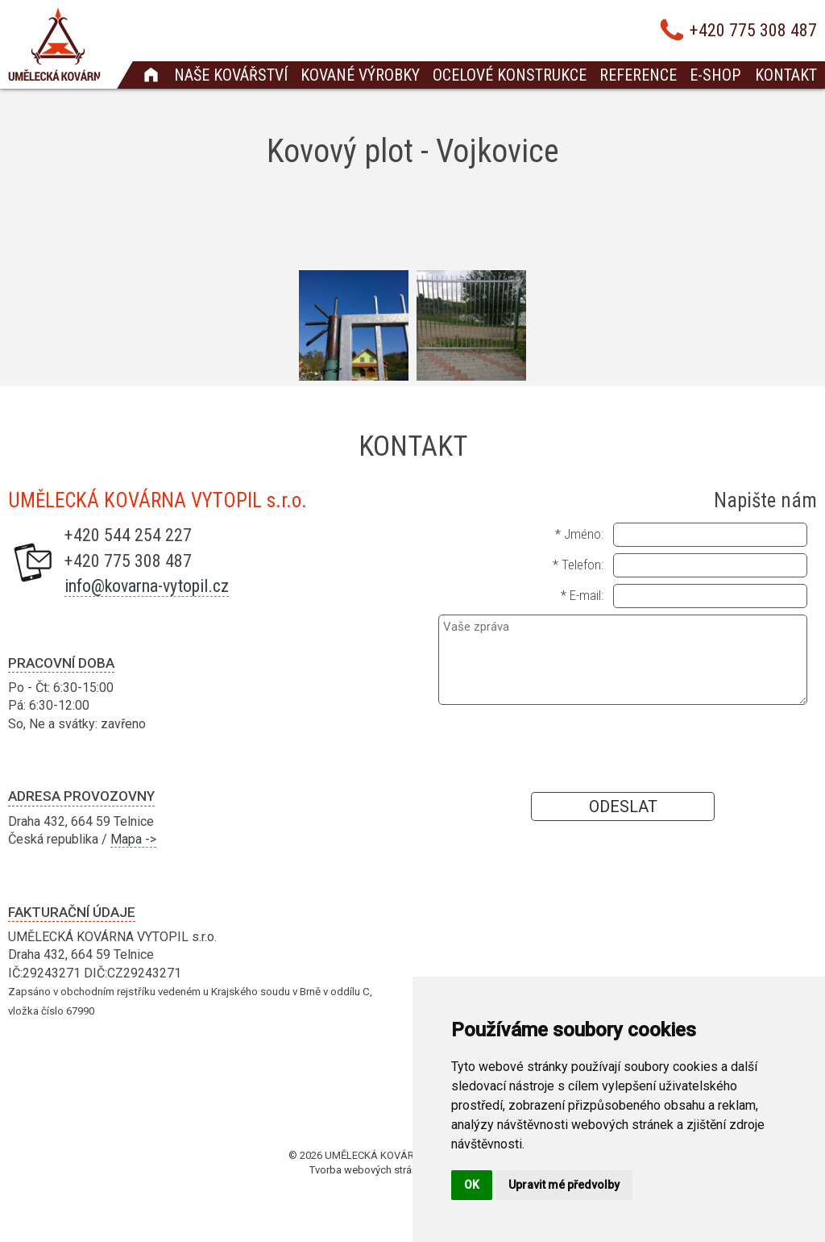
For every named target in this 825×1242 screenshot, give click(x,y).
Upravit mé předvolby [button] (564, 1184)
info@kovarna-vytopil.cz (146, 586)
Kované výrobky (360, 75)
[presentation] (622, 747)
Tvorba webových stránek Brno (381, 1170)
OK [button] (471, 1184)
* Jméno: (579, 534)
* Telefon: (578, 564)
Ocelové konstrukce (510, 75)
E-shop (715, 75)
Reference (638, 75)
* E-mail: (582, 595)
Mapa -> (133, 839)
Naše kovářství (231, 75)
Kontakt (786, 75)
